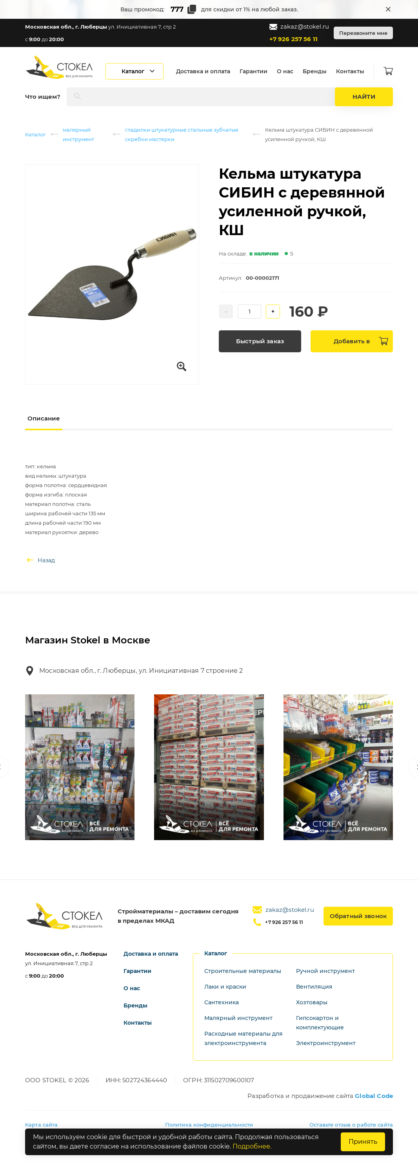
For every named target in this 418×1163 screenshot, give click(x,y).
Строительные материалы (242, 971)
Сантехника (221, 1002)
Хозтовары (311, 1002)
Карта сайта (41, 1124)
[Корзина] (388, 71)
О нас (285, 71)
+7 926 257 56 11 (293, 39)
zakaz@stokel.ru (299, 27)
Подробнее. (252, 1146)
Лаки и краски (225, 986)
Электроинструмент (326, 1043)
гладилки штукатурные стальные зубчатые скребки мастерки (181, 134)
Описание (43, 418)
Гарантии (253, 71)
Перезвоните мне (363, 33)
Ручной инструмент (325, 971)
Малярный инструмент (238, 1018)
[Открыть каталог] (134, 71)
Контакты (350, 71)
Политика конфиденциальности (209, 1124)
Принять (363, 1141)
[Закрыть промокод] (388, 9)
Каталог (35, 134)
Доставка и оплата (203, 71)
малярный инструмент (78, 134)
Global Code (374, 1096)
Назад (40, 560)
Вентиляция (314, 986)
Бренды (315, 71)
